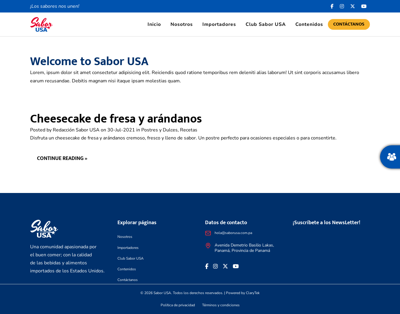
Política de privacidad (178, 305)
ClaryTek (253, 293)
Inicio (154, 24)
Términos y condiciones (221, 305)
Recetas (188, 130)
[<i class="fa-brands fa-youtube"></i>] (364, 6)
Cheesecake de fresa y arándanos (116, 119)
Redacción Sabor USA (76, 130)
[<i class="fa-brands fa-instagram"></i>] (342, 6)
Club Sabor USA (266, 24)
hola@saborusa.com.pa (233, 232)
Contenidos (309, 24)
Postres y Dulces (159, 130)
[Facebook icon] (332, 6)
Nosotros (181, 24)
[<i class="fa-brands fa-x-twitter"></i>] (352, 6)
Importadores (219, 24)
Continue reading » (62, 158)
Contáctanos (349, 24)
